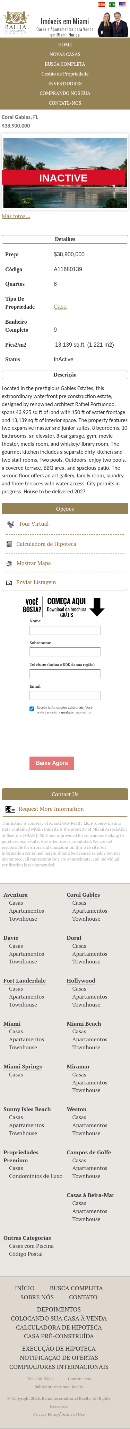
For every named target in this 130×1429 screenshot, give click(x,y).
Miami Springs (22, 1066)
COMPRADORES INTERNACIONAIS (59, 1366)
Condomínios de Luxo (35, 1176)
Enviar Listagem (31, 582)
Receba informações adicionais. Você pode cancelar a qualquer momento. (60, 709)
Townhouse (23, 918)
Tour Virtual (27, 523)
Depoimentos (59, 1309)
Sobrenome (40, 642)
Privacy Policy (46, 1414)
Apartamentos (26, 910)
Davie (10, 938)
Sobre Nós (37, 1297)
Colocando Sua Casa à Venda (59, 1318)
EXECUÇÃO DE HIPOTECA (59, 1348)
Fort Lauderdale (24, 980)
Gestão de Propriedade (65, 74)
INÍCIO (25, 1288)
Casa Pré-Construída (59, 1336)
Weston (77, 1109)
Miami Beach (84, 1023)
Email (35, 686)
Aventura (15, 894)
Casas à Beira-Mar (91, 1195)
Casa (60, 307)
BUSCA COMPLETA (65, 64)
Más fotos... (16, 216)
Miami (11, 1023)
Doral (74, 938)
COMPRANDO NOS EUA (65, 93)
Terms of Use (73, 1414)
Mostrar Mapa (28, 563)
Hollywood (81, 980)
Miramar (78, 1066)
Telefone (62, 664)
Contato (83, 1297)
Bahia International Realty (59, 1386)
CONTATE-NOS (65, 103)
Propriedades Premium (20, 1156)
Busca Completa (76, 1288)
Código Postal (26, 1254)
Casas (16, 902)
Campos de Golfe (89, 1152)
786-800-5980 (40, 1378)
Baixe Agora (52, 763)
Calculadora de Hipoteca (41, 544)
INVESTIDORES (65, 83)
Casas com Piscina (31, 1246)
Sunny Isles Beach (27, 1109)
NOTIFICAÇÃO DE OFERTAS (59, 1357)
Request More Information (45, 809)
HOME (65, 44)
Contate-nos (79, 1378)
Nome (35, 620)
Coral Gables (83, 894)
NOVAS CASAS (65, 54)
